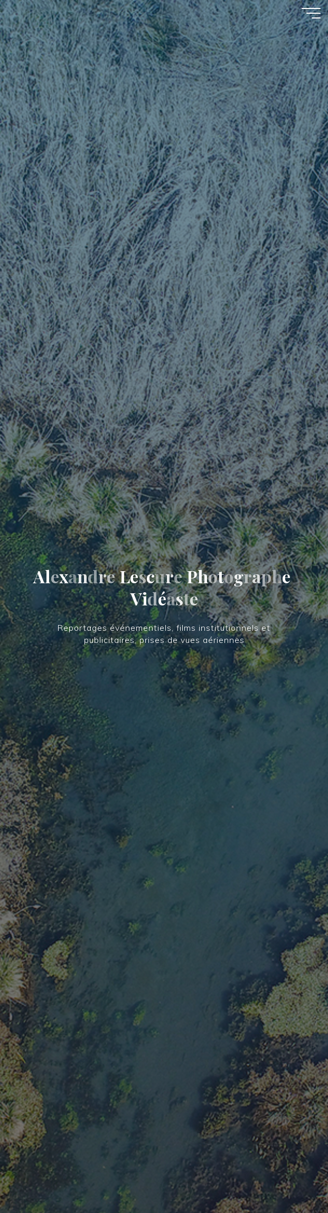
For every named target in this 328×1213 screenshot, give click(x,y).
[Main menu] (311, 13)
